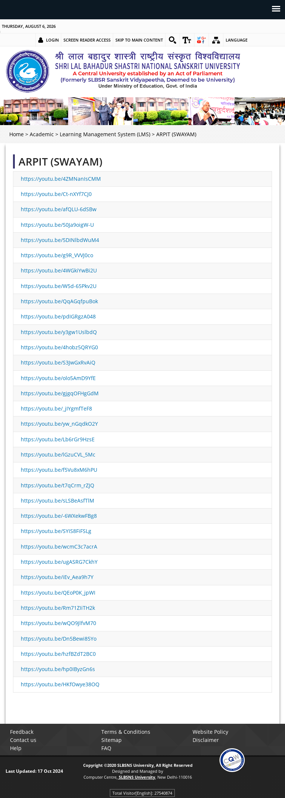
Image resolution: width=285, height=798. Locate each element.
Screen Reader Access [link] (87, 40)
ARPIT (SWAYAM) (60, 161)
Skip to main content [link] (139, 40)
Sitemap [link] (111, 739)
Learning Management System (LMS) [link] (105, 134)
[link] (173, 40)
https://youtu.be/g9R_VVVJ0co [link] (57, 255)
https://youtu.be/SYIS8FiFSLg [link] (56, 530)
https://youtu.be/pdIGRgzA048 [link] (58, 316)
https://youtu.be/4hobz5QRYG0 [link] (59, 347)
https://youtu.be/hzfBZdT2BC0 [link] (58, 653)
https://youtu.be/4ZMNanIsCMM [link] (61, 178)
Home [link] (16, 134)
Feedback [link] (21, 731)
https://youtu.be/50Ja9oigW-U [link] (57, 224)
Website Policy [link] (210, 731)
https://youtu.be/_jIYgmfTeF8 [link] (56, 408)
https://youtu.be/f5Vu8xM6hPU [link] (59, 469)
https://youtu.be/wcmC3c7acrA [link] (59, 546)
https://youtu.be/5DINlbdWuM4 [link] (60, 239)
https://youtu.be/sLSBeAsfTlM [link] (57, 500)
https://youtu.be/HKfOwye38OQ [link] (60, 684)
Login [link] (52, 40)
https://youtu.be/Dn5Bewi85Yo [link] (58, 638)
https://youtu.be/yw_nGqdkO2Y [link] (59, 423)
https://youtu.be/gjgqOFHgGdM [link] (60, 393)
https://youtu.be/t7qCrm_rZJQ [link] (57, 485)
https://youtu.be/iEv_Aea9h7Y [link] (57, 576)
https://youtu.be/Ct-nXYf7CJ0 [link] (56, 193)
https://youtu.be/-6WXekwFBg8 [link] (59, 515)
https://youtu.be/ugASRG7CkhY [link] (59, 561)
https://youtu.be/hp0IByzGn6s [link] (58, 669)
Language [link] (237, 40)
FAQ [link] (106, 748)
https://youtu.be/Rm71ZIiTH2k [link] (58, 607)
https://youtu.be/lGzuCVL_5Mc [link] (58, 454)
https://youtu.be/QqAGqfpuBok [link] (59, 301)
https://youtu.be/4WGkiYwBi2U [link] (59, 270)
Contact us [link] (23, 739)
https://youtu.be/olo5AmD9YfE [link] (58, 378)
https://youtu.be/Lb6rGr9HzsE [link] (58, 439)
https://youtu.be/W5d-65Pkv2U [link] (58, 286)
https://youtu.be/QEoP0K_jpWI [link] (58, 592)
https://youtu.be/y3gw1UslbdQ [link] (59, 332)
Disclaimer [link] (206, 739)
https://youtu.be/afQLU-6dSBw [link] (58, 209)
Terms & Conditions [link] (125, 731)
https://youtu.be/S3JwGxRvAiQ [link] (58, 362)
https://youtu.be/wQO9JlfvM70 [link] (58, 623)
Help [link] (16, 748)
